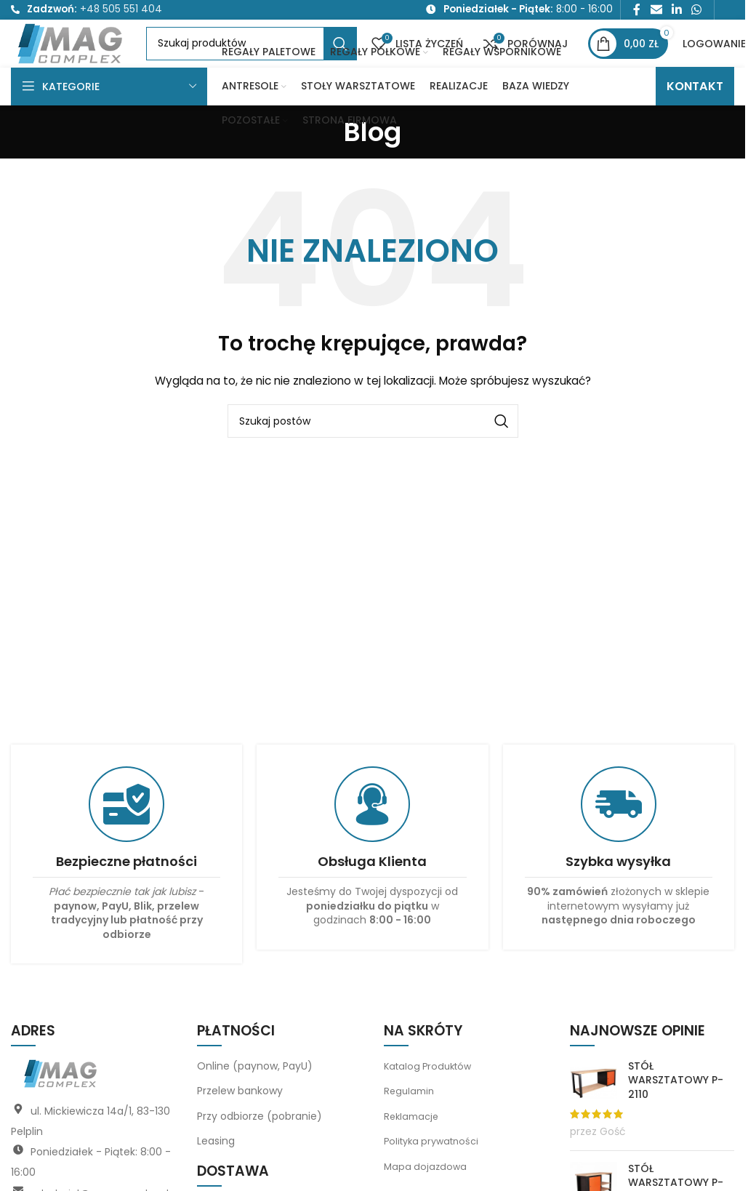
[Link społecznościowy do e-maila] (656, 12)
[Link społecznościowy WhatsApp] (697, 12)
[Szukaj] (309, 63)
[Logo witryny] (100, 62)
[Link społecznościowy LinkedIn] (676, 12)
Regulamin (411, 1125)
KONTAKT (695, 119)
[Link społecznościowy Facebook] (637, 12)
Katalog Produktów (431, 1099)
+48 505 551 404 (121, 12)
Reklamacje (413, 1149)
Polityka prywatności (435, 1175)
